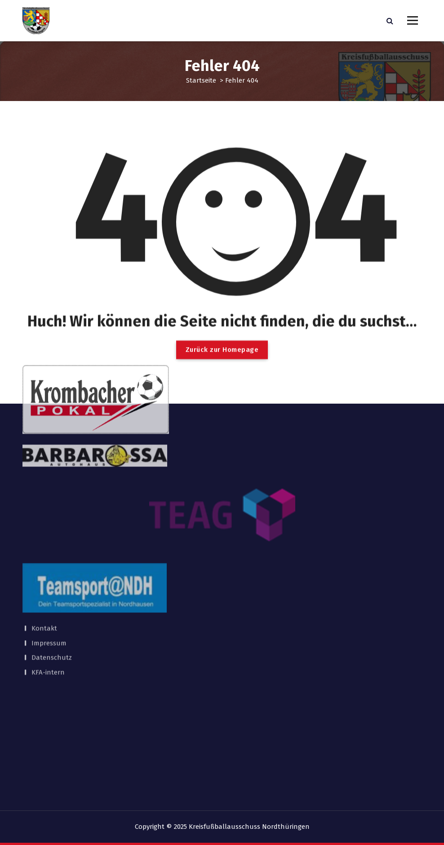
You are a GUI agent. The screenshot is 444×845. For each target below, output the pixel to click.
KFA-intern (48, 581)
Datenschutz (51, 567)
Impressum (49, 552)
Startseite (201, 80)
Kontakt (44, 537)
